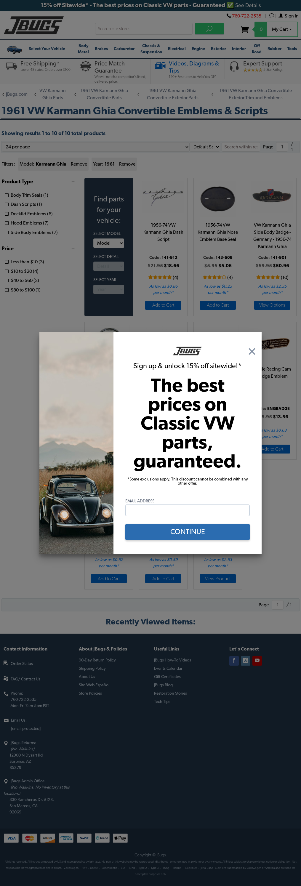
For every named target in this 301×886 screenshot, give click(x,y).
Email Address (139, 501)
